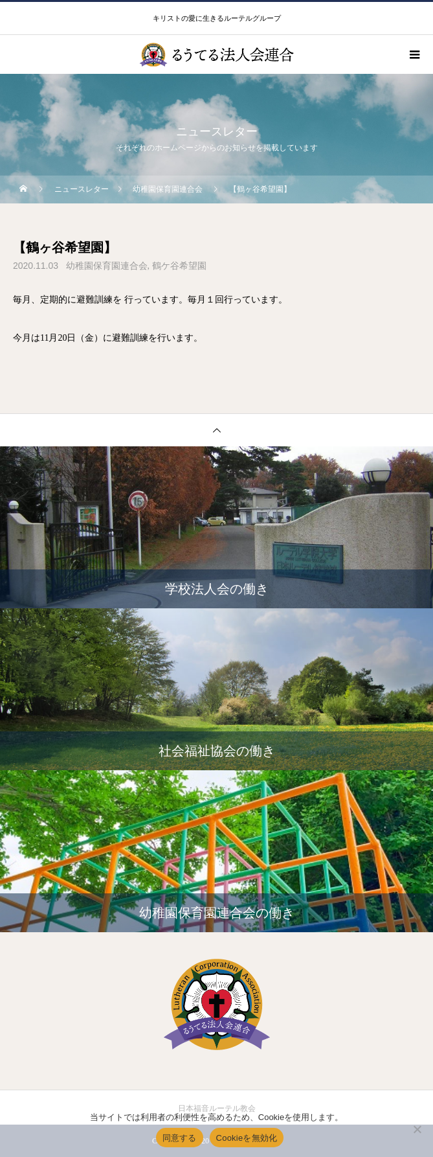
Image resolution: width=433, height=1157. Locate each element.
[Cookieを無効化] (416, 1129)
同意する (179, 1138)
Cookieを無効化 (247, 1138)
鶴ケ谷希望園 (179, 266)
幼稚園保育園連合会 (107, 266)
